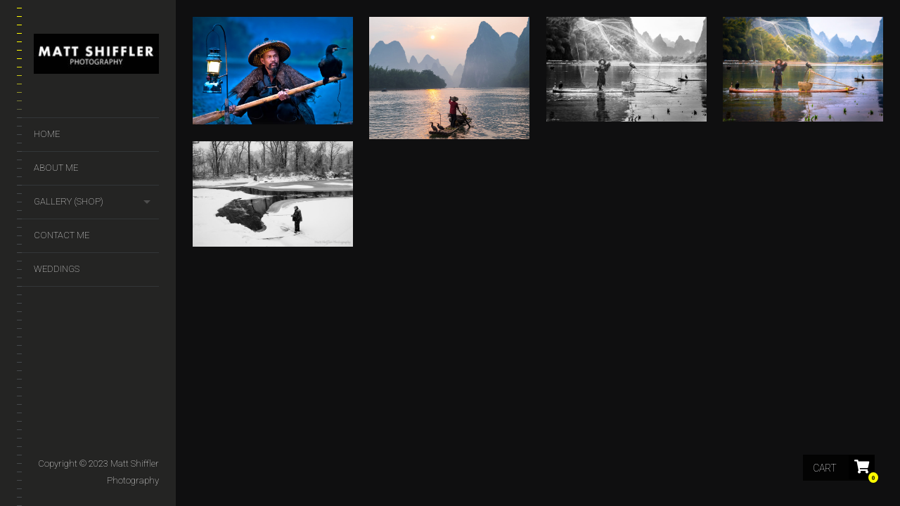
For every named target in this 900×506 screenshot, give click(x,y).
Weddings (56, 269)
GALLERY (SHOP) (68, 201)
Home (47, 134)
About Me (56, 167)
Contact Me (61, 235)
